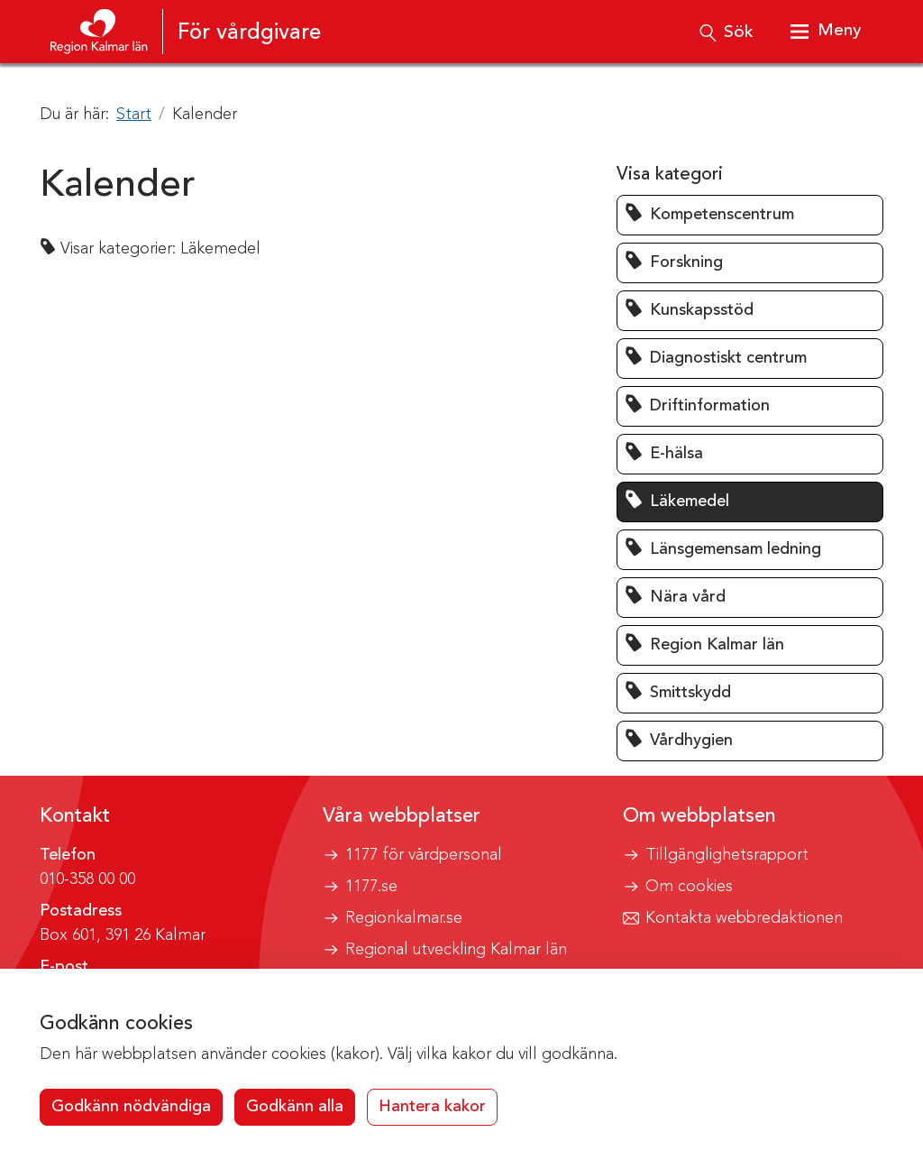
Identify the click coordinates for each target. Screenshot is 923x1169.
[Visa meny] (823, 31)
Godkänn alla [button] (294, 1107)
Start (133, 114)
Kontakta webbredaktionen (744, 918)
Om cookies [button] (689, 887)
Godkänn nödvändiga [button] (131, 1107)
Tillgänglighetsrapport (727, 855)
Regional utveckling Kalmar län (456, 950)
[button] (749, 215)
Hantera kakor (432, 1107)
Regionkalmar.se (403, 918)
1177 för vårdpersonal (423, 855)
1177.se (371, 887)
